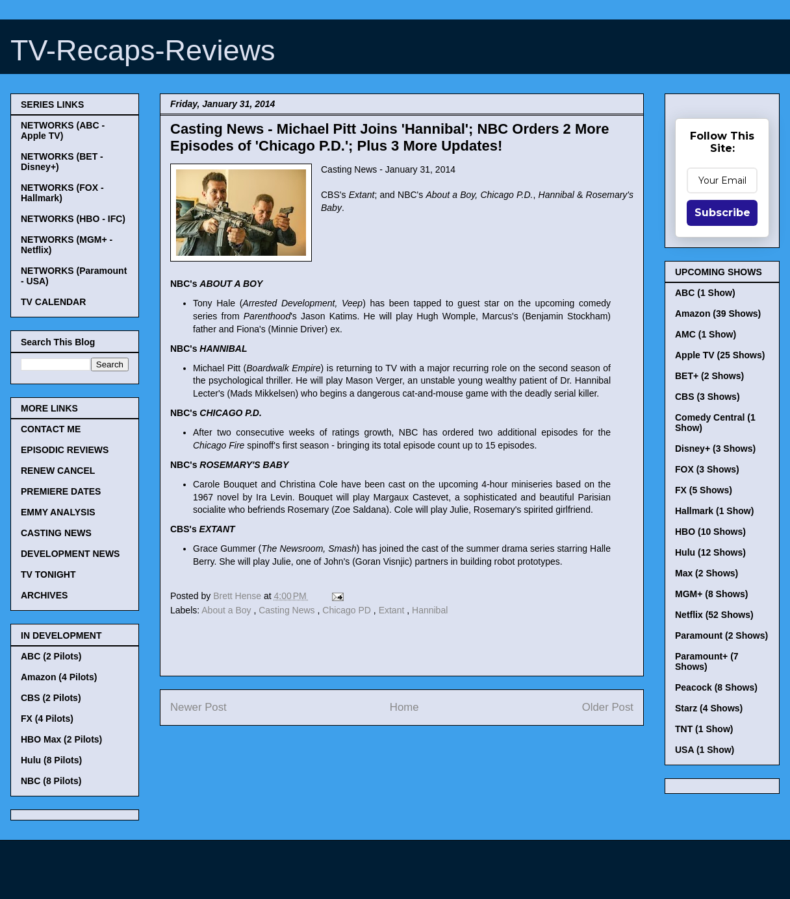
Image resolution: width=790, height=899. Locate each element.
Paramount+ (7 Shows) (707, 661)
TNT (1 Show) (704, 729)
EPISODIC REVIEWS (64, 450)
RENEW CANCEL (58, 470)
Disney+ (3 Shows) (715, 448)
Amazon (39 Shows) (718, 313)
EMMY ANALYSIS (58, 512)
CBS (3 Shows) (707, 396)
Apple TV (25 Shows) (720, 355)
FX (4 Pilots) (47, 718)
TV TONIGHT (48, 574)
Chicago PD (348, 610)
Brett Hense (238, 596)
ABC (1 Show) (705, 293)
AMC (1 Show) (705, 334)
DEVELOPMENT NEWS (70, 553)
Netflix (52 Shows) (714, 615)
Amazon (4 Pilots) (59, 677)
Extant (393, 610)
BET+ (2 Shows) (709, 376)
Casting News (288, 610)
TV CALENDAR (53, 302)
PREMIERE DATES (61, 491)
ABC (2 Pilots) (51, 656)
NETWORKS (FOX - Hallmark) (62, 192)
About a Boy (227, 610)
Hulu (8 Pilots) (51, 760)
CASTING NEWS (56, 533)
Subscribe (722, 212)
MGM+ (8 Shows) (711, 594)
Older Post (607, 707)
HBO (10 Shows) (710, 531)
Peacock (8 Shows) (716, 687)
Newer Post (198, 707)
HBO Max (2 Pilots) (61, 739)
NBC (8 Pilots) (51, 781)
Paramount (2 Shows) (721, 635)
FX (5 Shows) (703, 490)
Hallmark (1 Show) (714, 511)
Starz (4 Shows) (709, 708)
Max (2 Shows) (706, 573)
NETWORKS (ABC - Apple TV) (63, 130)
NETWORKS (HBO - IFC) (73, 219)
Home (404, 707)
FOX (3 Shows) (707, 469)
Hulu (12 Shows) (710, 552)
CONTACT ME (51, 429)
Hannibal (430, 610)
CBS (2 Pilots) (51, 698)
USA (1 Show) (704, 750)
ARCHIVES (44, 595)
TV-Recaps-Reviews (142, 50)
